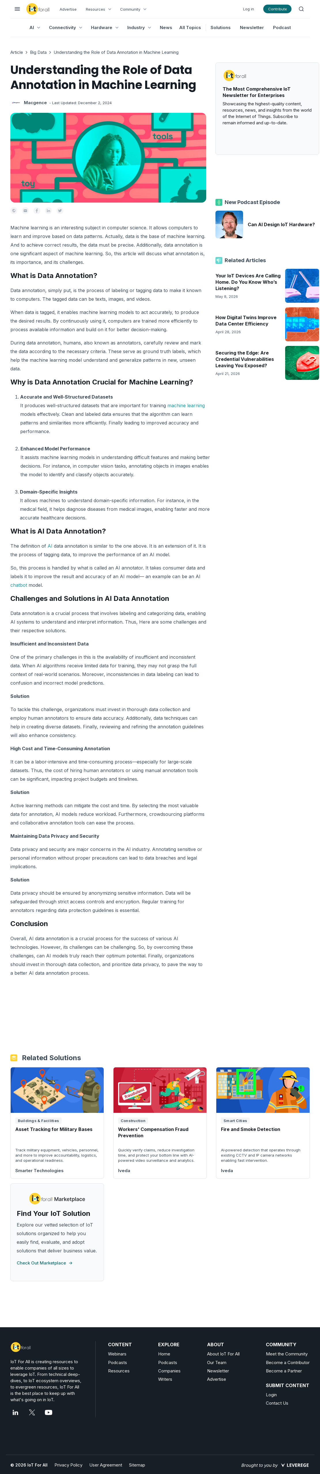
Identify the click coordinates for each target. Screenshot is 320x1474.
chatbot (18, 585)
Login (271, 1394)
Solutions (221, 27)
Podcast (282, 27)
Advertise (68, 9)
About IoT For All (223, 1354)
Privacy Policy (68, 1465)
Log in (248, 9)
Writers (165, 1379)
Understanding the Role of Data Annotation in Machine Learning (116, 52)
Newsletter (252, 27)
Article (16, 52)
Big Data (38, 52)
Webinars (117, 1354)
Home (164, 1354)
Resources (119, 1371)
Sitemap (137, 1465)
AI (50, 546)
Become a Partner (284, 1371)
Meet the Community (287, 1354)
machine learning (186, 405)
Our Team (216, 1362)
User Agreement (105, 1465)
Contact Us (277, 1403)
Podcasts (117, 1362)
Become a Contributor (288, 1362)
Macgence (35, 102)
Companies (169, 1371)
